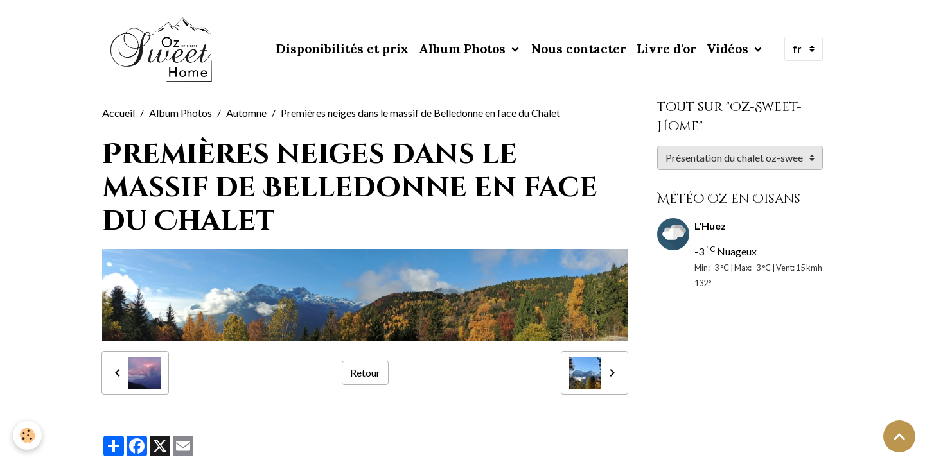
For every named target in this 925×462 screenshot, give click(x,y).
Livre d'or (666, 48)
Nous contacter (578, 48)
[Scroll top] (899, 436)
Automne (246, 113)
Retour (365, 372)
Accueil (118, 113)
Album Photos (464, 48)
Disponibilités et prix (342, 48)
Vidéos (729, 48)
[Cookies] (27, 435)
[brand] (164, 48)
